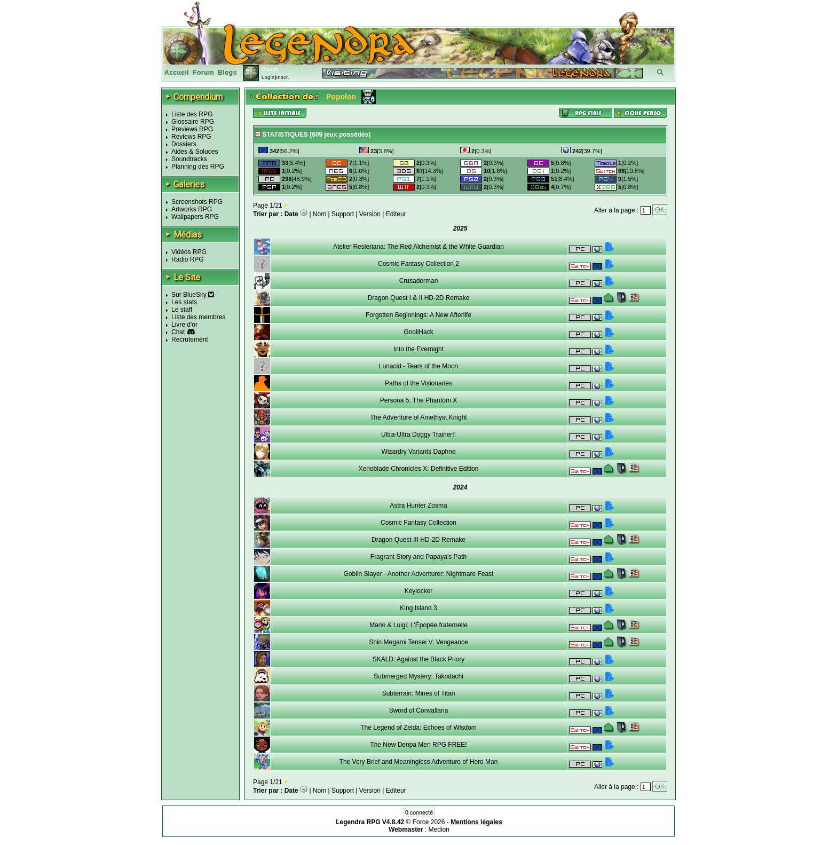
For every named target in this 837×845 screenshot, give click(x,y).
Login (268, 77)
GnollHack (418, 332)
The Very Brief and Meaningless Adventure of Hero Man (418, 761)
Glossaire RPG (192, 121)
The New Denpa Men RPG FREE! (418, 744)
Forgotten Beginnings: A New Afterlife (418, 315)
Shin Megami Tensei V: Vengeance (418, 642)
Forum (203, 72)
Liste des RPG (191, 114)
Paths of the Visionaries (418, 383)
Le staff (181, 309)
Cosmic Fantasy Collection (418, 522)
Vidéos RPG (189, 252)
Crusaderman (418, 281)
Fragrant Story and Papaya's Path (418, 556)
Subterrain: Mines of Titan (418, 693)
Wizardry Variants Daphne (418, 451)
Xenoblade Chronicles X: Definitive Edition (419, 468)
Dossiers (183, 144)
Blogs (227, 72)
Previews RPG (192, 129)
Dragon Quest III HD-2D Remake (418, 539)
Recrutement (189, 339)
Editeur (396, 214)
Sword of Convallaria (418, 710)
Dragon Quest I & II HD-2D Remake (419, 298)
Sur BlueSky (192, 294)
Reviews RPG (191, 136)
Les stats (184, 302)
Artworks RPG (191, 209)
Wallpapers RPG (195, 216)
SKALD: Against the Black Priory (419, 659)
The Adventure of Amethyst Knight (418, 417)
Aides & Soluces (194, 151)
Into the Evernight (418, 349)
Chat (178, 332)
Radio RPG (187, 259)
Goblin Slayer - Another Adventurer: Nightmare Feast (419, 574)
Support (342, 214)
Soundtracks (189, 159)
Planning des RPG (197, 166)
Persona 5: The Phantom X (418, 400)
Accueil (176, 72)
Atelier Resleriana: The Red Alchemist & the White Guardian (418, 246)
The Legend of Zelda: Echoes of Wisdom (418, 727)
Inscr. (282, 77)
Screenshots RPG (197, 202)
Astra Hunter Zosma (418, 505)
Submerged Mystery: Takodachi (418, 676)
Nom (319, 214)
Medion (439, 829)
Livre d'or (184, 324)
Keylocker (419, 591)
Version (370, 214)
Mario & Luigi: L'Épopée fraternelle (418, 625)
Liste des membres (198, 317)
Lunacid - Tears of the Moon (419, 366)
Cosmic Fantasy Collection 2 (418, 263)
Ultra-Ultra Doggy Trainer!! (418, 434)
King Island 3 (418, 608)
